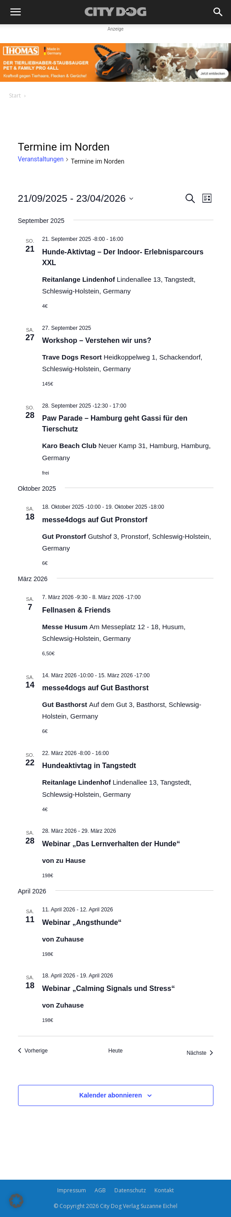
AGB (100, 1190)
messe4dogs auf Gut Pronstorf (95, 520)
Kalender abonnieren (110, 1095)
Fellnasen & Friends (76, 610)
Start (15, 95)
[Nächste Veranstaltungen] (199, 1053)
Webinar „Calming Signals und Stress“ (108, 988)
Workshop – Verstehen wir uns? (96, 340)
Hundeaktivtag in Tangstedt (89, 765)
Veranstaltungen (41, 159)
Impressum (71, 1190)
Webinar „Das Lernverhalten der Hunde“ (111, 844)
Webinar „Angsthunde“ (82, 922)
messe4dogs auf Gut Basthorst (95, 688)
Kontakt (164, 1190)
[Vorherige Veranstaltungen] (33, 1051)
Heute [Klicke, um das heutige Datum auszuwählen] (115, 1051)
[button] (15, 12)
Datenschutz (130, 1190)
